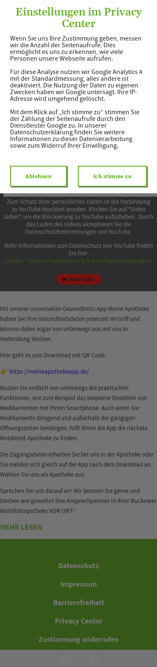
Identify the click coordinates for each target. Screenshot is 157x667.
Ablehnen (38, 176)
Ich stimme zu (112, 176)
